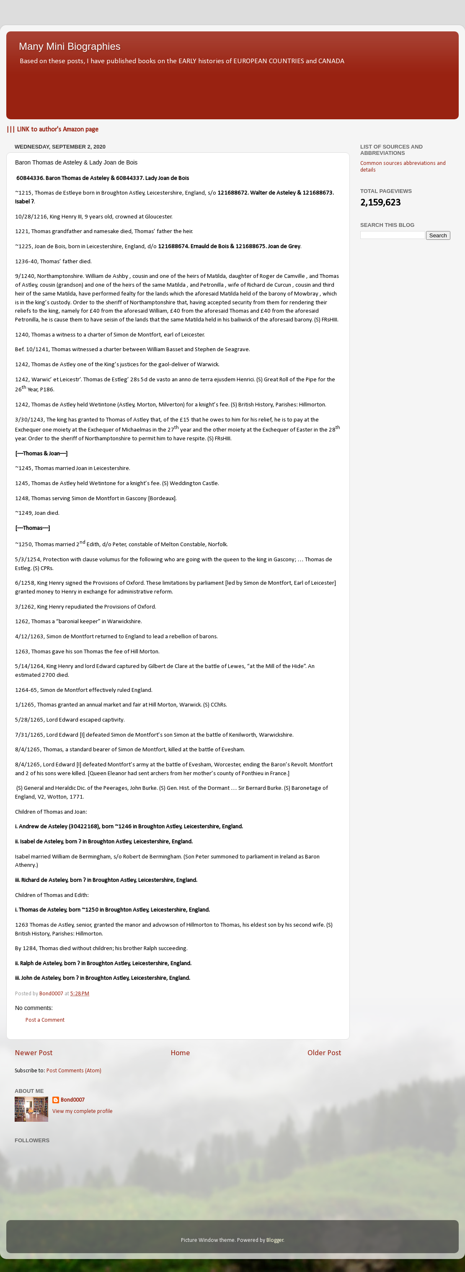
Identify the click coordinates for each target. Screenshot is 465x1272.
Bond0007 (73, 1100)
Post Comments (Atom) (73, 1071)
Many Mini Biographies (70, 46)
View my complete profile (82, 1111)
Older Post (324, 1053)
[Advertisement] (232, 90)
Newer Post (34, 1053)
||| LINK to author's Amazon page (52, 129)
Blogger (275, 1240)
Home (180, 1053)
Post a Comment (45, 1020)
